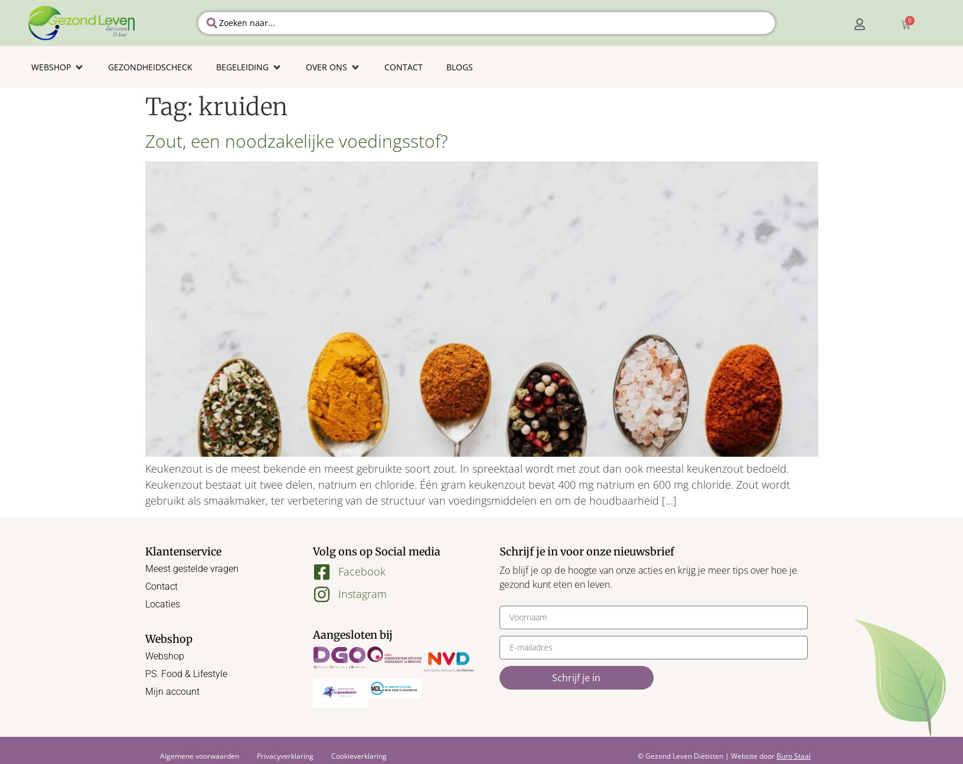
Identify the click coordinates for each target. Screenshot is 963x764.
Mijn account (172, 691)
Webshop (164, 656)
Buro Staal (793, 756)
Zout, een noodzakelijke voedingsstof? (296, 141)
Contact (161, 586)
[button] (57, 67)
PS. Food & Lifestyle (186, 674)
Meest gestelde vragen (192, 568)
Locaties (162, 604)
